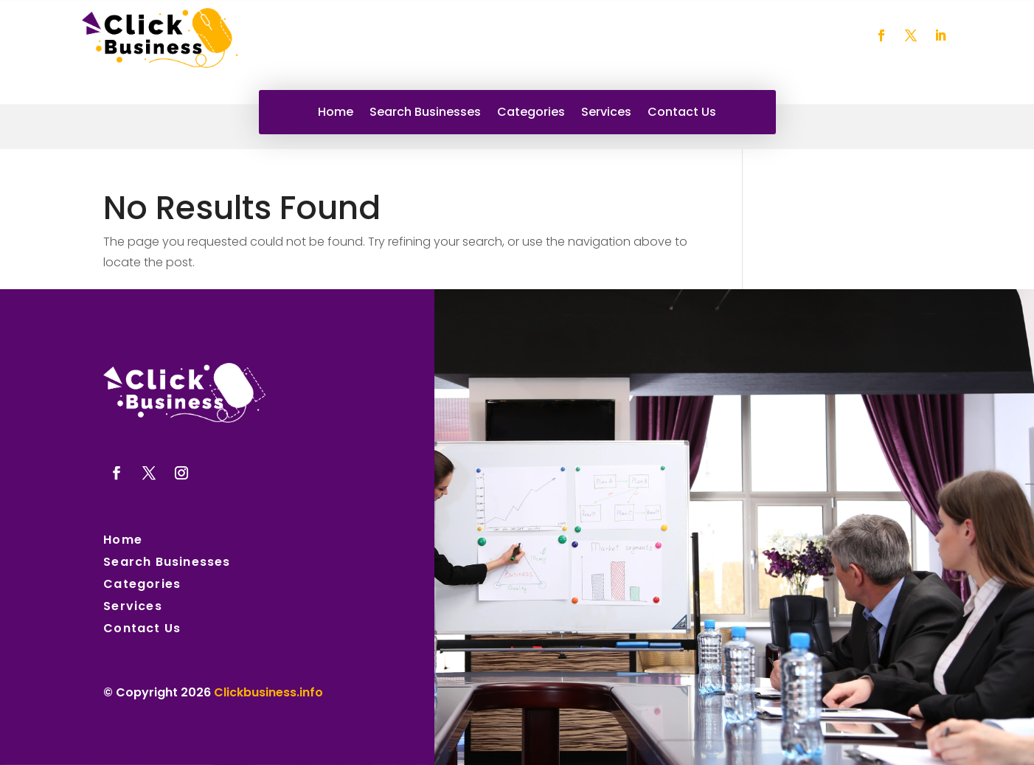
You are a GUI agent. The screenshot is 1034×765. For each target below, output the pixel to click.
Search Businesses (425, 113)
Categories (531, 113)
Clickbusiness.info (268, 692)
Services (606, 113)
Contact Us (682, 113)
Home (335, 113)
